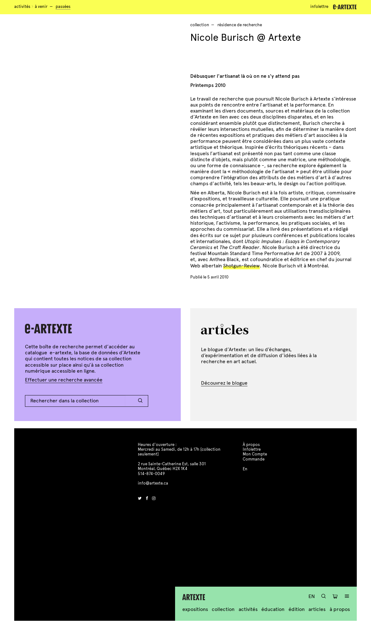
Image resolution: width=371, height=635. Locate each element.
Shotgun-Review (241, 266)
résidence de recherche (239, 24)
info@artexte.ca (153, 483)
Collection (223, 609)
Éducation (272, 609)
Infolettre (319, 6)
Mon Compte (255, 454)
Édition (297, 609)
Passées (63, 6)
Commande (254, 459)
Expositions (195, 609)
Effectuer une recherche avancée (63, 380)
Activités (22, 6)
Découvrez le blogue (224, 383)
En (311, 596)
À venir (41, 6)
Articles (316, 609)
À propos (340, 609)
